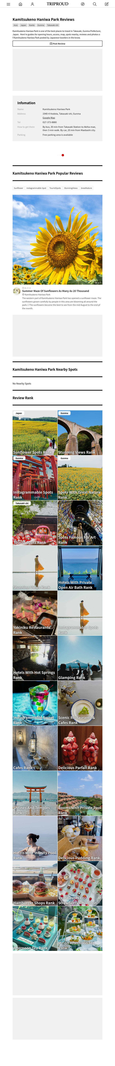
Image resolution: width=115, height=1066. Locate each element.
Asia (16, 25)
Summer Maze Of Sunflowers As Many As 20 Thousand (62, 292)
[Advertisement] (57, 70)
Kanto (32, 25)
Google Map (49, 117)
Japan (23, 25)
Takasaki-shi (52, 25)
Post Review (57, 43)
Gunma (41, 25)
